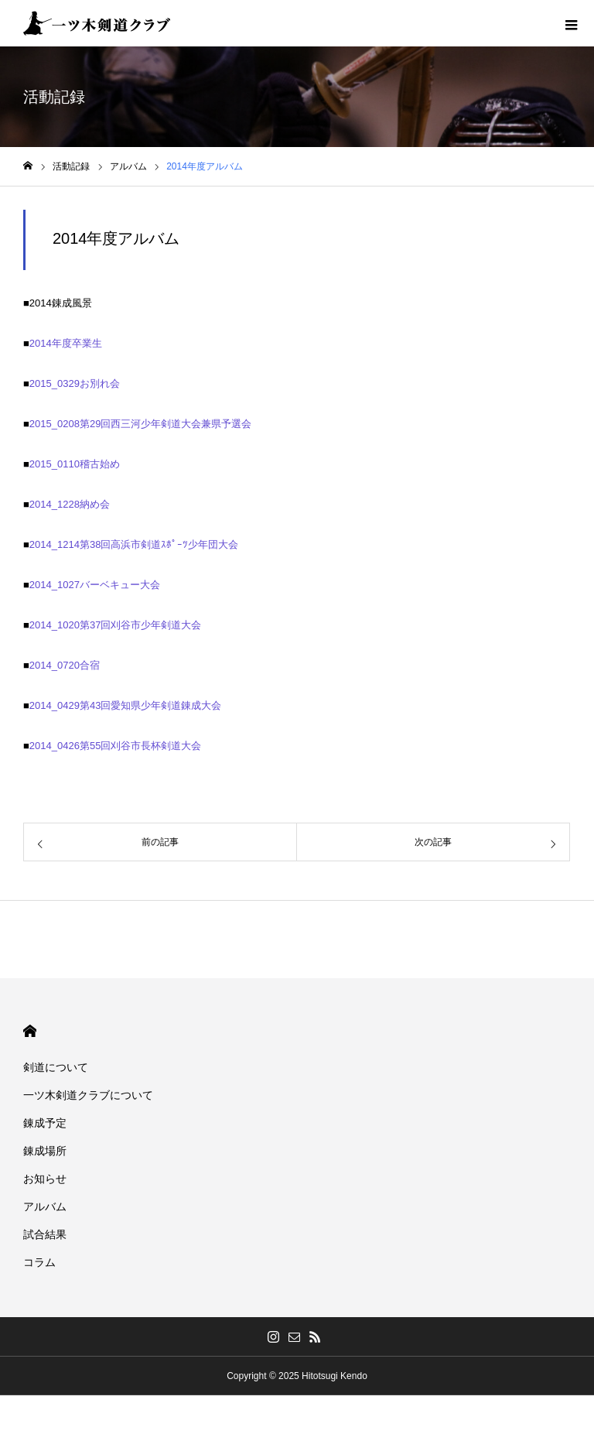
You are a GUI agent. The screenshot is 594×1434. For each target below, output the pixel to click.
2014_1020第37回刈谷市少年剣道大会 (115, 625)
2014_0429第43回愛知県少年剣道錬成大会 (125, 705)
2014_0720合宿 (64, 665)
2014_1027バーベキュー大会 (94, 584)
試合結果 (45, 1234)
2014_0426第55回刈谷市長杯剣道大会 (115, 745)
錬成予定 (45, 1123)
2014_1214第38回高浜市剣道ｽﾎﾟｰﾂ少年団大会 (134, 544)
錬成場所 (45, 1151)
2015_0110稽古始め (74, 464)
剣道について (55, 1067)
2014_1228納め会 (69, 504)
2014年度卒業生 (65, 343)
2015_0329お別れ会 (74, 383)
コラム (39, 1262)
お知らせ (45, 1178)
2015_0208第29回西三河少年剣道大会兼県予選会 (140, 424)
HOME (29, 1031)
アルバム (45, 1206)
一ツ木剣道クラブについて (88, 1095)
